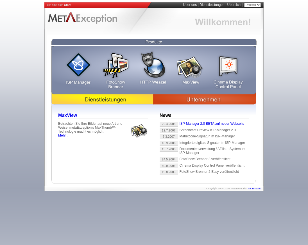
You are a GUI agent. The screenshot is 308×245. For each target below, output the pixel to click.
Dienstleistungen (212, 5)
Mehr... (63, 135)
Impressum (254, 188)
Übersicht (234, 5)
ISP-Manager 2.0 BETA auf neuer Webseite (212, 124)
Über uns (190, 5)
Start (67, 4)
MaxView (67, 115)
